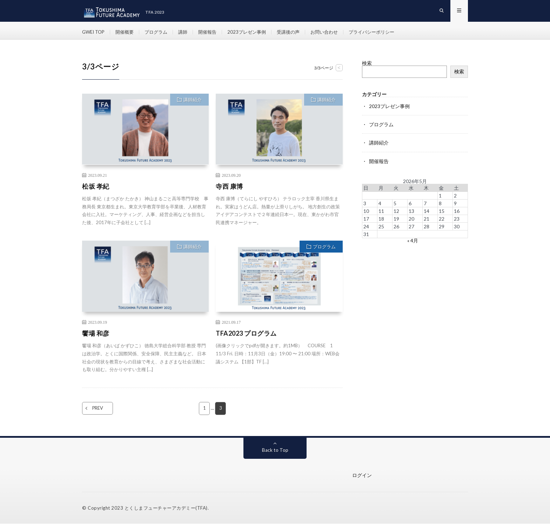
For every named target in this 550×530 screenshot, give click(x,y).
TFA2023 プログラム (246, 339)
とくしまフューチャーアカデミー (160, 514)
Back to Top (275, 456)
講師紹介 (192, 106)
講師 (189, 35)
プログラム (160, 35)
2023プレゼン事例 (255, 35)
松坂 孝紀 (95, 192)
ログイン (362, 481)
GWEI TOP (94, 35)
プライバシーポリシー (386, 35)
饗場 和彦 (95, 339)
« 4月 (412, 246)
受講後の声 (299, 35)
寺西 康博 (229, 192)
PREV (102, 414)
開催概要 (128, 35)
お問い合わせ (336, 35)
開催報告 (214, 35)
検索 (367, 69)
